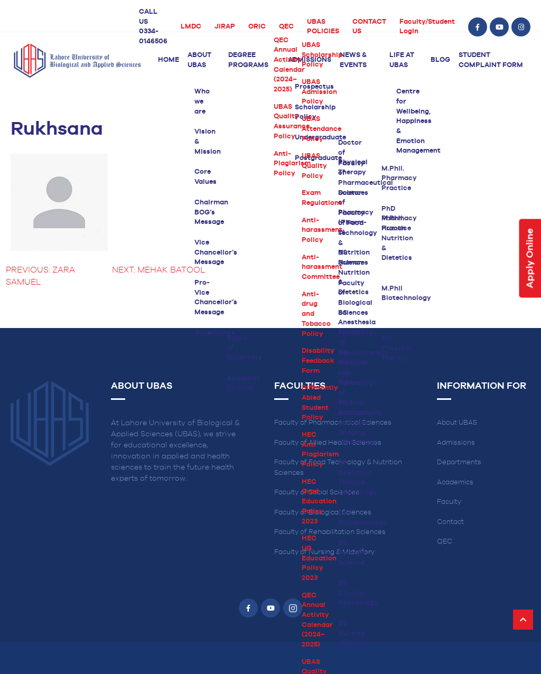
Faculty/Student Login (427, 26)
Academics (455, 482)
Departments (459, 462)
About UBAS (199, 60)
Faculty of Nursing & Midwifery (324, 552)
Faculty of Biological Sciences (322, 512)
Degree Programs (248, 60)
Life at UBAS (401, 60)
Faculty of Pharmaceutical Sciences (332, 422)
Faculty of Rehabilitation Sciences (330, 532)
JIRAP (224, 26)
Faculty (449, 502)
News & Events (353, 60)
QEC (286, 26)
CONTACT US (369, 26)
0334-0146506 (153, 36)
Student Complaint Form (491, 60)
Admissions (309, 60)
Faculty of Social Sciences (316, 492)
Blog (440, 60)
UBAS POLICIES (323, 26)
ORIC (257, 26)
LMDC (191, 26)
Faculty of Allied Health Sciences (327, 442)
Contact (450, 522)
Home (168, 60)
